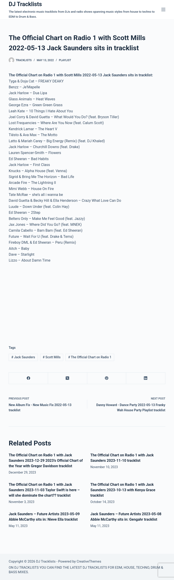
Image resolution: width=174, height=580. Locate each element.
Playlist (65, 60)
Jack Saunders (23, 357)
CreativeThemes (89, 561)
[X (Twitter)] (67, 378)
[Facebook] (28, 378)
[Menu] (163, 9)
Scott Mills (52, 357)
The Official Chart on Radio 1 (89, 357)
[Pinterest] (106, 378)
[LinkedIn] (145, 378)
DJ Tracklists (25, 4)
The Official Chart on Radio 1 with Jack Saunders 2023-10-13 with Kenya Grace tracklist (122, 490)
